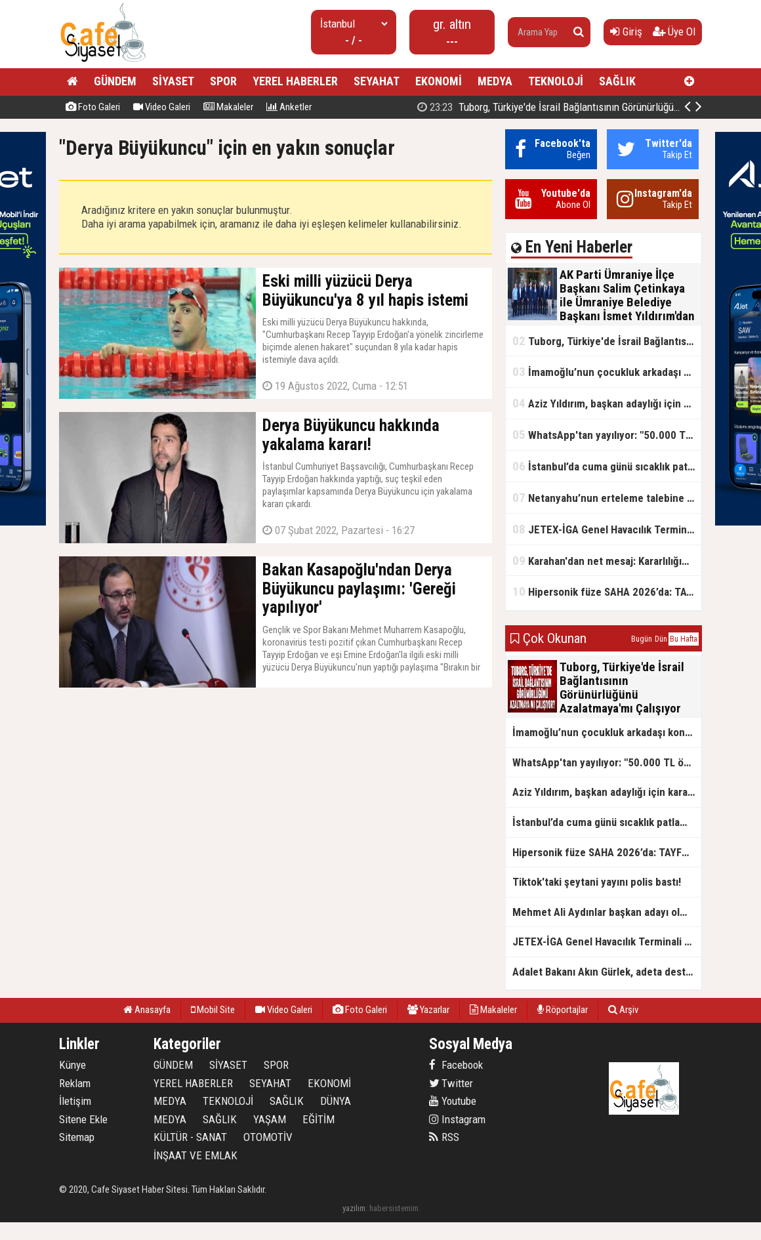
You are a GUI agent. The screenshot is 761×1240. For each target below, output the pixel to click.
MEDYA (495, 81)
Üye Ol (674, 31)
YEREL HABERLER (295, 81)
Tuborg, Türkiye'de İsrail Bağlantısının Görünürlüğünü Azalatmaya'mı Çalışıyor (606, 340)
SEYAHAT (377, 81)
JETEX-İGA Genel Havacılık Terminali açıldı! (606, 529)
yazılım (353, 1208)
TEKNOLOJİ (555, 81)
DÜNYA (335, 1100)
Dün (661, 639)
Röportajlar (562, 1010)
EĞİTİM (318, 1119)
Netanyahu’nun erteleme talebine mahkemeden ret (606, 497)
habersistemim (394, 1208)
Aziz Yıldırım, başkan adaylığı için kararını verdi (606, 403)
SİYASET (173, 81)
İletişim (75, 1100)
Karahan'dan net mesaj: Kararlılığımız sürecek (606, 560)
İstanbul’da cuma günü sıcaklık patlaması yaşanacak (606, 466)
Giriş (626, 31)
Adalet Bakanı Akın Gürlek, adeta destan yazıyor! (606, 971)
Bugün (641, 639)
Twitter (451, 1083)
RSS (444, 1137)
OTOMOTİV (268, 1137)
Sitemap (76, 1137)
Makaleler (228, 107)
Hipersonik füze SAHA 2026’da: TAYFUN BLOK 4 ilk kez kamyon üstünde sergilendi (606, 591)
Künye (72, 1064)
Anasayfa (147, 1010)
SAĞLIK (617, 81)
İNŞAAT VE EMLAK (195, 1155)
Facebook (456, 1064)
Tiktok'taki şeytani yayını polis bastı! (596, 881)
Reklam (75, 1083)
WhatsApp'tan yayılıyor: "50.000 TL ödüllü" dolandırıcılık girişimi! (606, 434)
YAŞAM (269, 1119)
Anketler (289, 107)
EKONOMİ (438, 81)
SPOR (223, 81)
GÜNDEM (115, 81)
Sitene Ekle (83, 1119)
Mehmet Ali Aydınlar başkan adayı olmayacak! (606, 912)
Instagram (457, 1119)
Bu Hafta (683, 639)
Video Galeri (161, 107)
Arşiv (623, 1010)
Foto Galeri (93, 107)
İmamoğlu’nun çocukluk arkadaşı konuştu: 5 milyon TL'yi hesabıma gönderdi (606, 371)
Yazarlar (428, 1010)
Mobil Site (213, 1010)
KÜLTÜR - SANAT (190, 1137)
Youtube (452, 1100)
